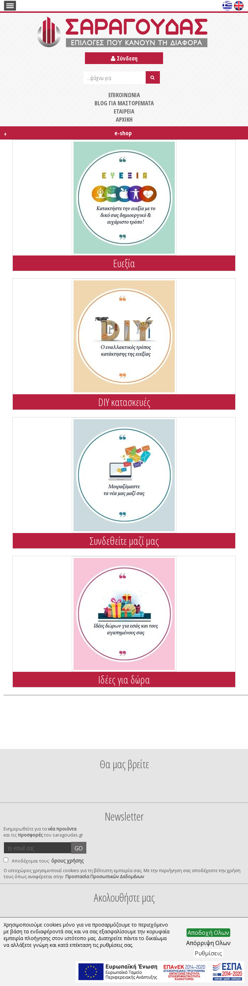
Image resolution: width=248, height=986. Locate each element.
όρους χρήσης (67, 860)
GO (79, 848)
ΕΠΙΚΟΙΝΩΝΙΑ (124, 95)
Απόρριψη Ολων (208, 943)
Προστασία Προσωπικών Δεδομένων (104, 877)
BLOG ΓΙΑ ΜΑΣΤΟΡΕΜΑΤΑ (124, 103)
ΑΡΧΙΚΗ (124, 119)
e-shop (67, 133)
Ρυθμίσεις (208, 953)
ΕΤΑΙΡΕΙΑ (124, 111)
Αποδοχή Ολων (208, 933)
